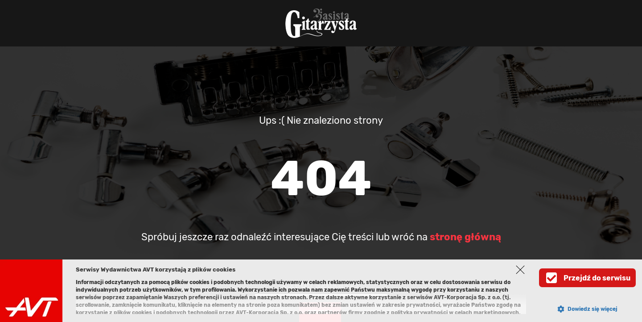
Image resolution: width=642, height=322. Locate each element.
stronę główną (465, 237)
